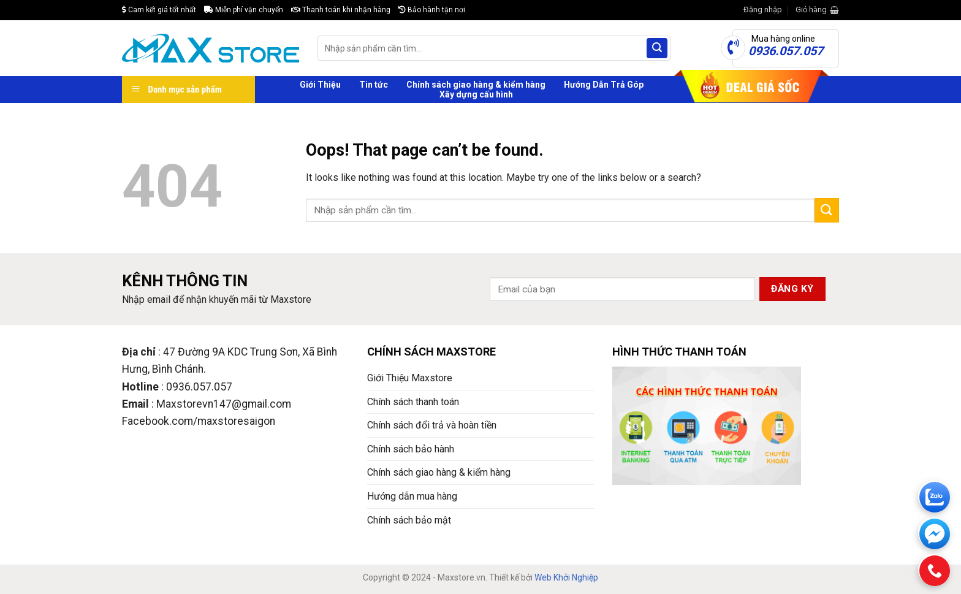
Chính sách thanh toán (413, 402)
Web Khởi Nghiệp (566, 577)
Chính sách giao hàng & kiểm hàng (475, 84)
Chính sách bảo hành (410, 449)
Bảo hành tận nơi (431, 10)
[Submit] (657, 48)
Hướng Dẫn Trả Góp (604, 84)
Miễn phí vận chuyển (243, 10)
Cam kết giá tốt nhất (159, 10)
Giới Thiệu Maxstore (409, 378)
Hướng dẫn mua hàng (412, 496)
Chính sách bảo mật (409, 520)
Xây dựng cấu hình (476, 94)
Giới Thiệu (320, 84)
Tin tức (373, 84)
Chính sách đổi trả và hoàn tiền (431, 425)
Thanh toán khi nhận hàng (340, 10)
